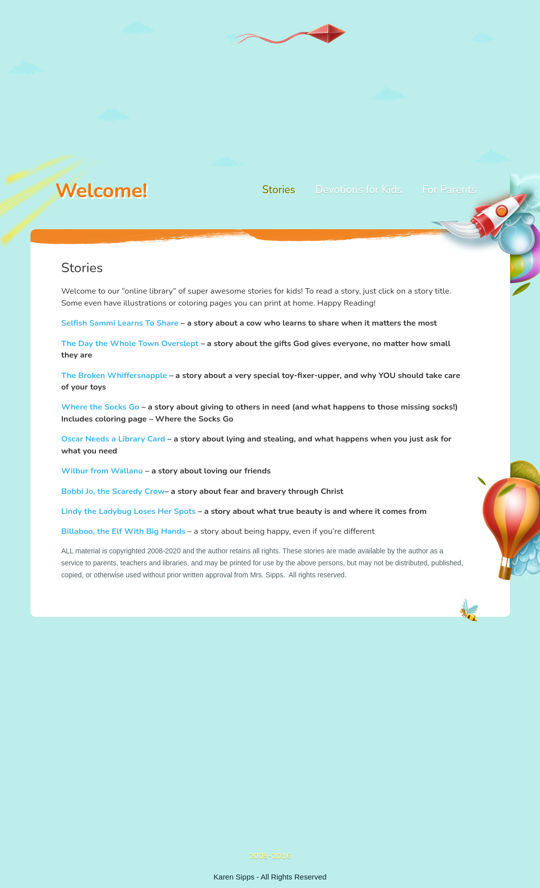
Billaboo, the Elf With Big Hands (123, 531)
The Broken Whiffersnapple (114, 375)
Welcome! (101, 190)
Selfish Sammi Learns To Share (120, 323)
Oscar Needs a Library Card (113, 438)
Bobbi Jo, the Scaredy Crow (113, 491)
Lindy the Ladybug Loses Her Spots (128, 511)
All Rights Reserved (294, 877)
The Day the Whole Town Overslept (130, 343)
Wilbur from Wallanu (102, 470)
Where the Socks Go (100, 407)
